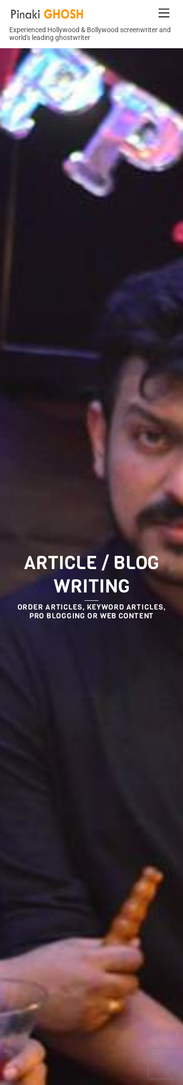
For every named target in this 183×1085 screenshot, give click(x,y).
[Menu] (164, 13)
